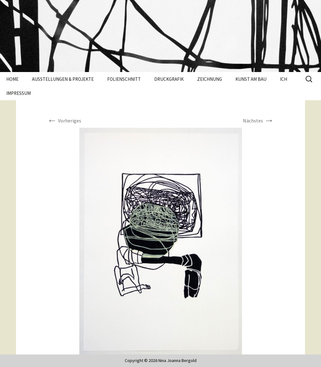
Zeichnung (209, 79)
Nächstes (258, 120)
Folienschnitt (124, 79)
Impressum (18, 93)
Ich (283, 79)
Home (12, 79)
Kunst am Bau (250, 79)
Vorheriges (64, 120)
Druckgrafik (169, 79)
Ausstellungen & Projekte (63, 79)
